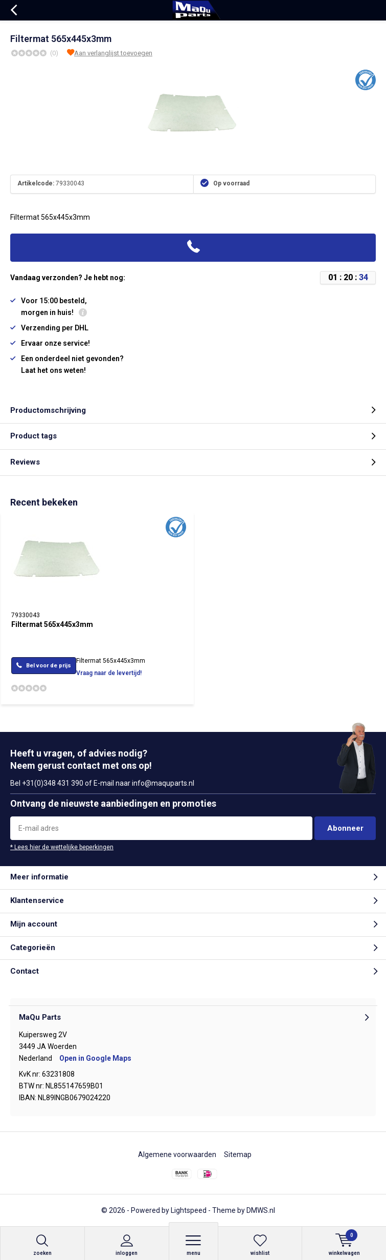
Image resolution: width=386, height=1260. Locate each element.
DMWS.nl (260, 1210)
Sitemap (238, 1154)
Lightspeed (189, 1210)
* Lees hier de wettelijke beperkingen (61, 847)
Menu (193, 1245)
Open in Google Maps (95, 1058)
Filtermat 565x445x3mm (52, 624)
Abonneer (345, 828)
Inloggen (127, 1245)
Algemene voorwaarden (177, 1154)
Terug (13, 10)
